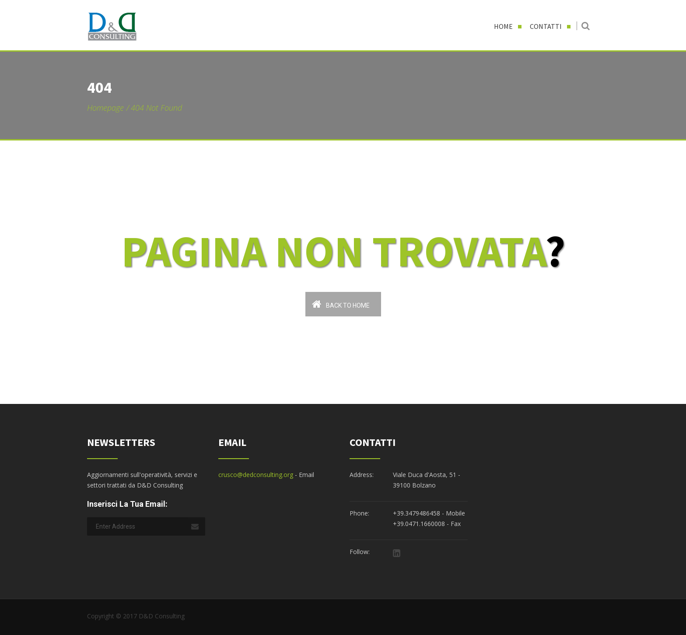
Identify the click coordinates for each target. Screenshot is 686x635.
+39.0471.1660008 (419, 523)
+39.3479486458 (416, 513)
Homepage (105, 107)
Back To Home (341, 304)
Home (503, 26)
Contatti (546, 26)
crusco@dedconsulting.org (255, 474)
